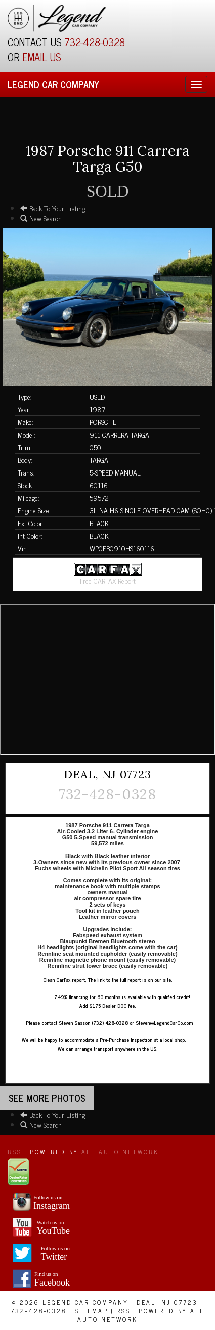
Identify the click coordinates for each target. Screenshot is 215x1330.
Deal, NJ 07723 (167, 1302)
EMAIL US (41, 57)
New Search (41, 218)
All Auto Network (120, 1152)
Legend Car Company (53, 84)
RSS (15, 1152)
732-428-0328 (94, 42)
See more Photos (47, 1097)
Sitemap (91, 1311)
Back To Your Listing (52, 208)
